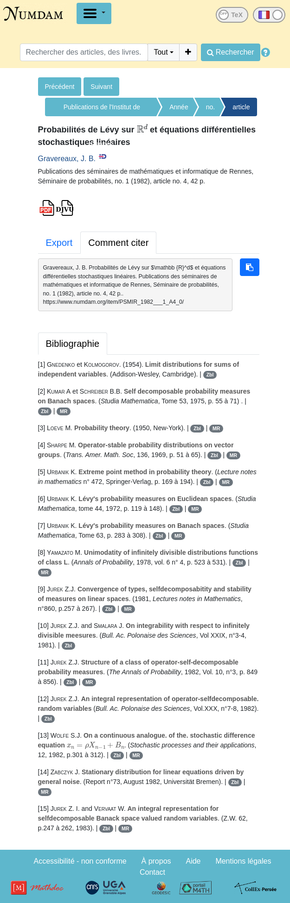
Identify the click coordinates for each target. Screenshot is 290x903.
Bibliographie (73, 344)
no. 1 (210, 109)
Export (59, 243)
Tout (161, 52)
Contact (152, 872)
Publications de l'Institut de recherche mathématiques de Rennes (102, 109)
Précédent (60, 86)
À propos (156, 861)
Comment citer (118, 243)
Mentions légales (243, 861)
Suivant (101, 86)
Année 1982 (178, 109)
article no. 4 (241, 109)
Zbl (210, 374)
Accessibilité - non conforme (80, 861)
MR (63, 411)
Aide (193, 861)
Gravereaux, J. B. (67, 159)
